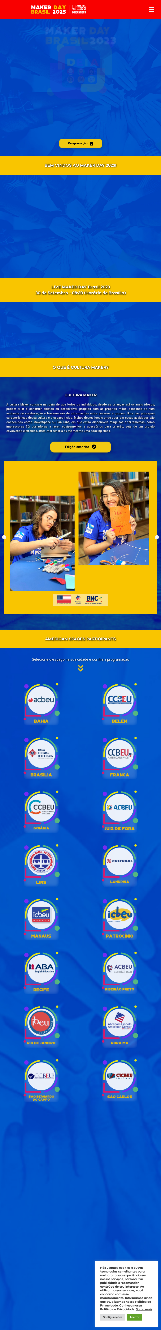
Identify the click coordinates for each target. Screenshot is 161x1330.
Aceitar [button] (135, 1317)
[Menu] (151, 9)
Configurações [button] (112, 1317)
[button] (4, 537)
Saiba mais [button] (144, 1309)
